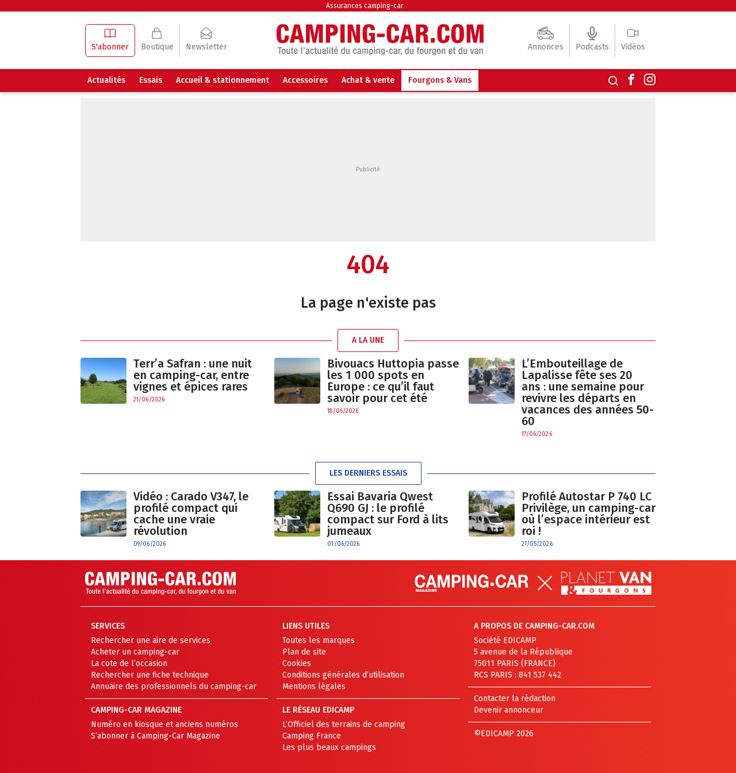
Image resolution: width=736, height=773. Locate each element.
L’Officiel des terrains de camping (343, 724)
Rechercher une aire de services (150, 640)
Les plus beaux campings (329, 747)
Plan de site (304, 652)
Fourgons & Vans (439, 80)
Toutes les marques (318, 640)
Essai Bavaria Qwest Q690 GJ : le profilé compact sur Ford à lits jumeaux (387, 513)
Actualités (106, 80)
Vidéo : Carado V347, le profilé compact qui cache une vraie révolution (190, 513)
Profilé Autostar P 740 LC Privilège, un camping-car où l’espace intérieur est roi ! (589, 513)
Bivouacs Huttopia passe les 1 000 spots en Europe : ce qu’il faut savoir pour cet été (393, 381)
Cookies (296, 663)
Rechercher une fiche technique (150, 675)
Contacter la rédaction (514, 698)
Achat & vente (368, 80)
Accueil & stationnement (222, 80)
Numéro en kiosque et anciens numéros (164, 724)
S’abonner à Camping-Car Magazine (155, 736)
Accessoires (305, 80)
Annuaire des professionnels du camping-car (173, 686)
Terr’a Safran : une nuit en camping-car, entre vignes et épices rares (192, 375)
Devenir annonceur (508, 710)
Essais (150, 80)
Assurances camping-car (364, 6)
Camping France (311, 736)
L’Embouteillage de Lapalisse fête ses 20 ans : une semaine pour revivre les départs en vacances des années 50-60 (588, 392)
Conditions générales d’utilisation (343, 675)
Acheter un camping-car (135, 652)
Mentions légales (314, 686)
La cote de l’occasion (129, 663)
